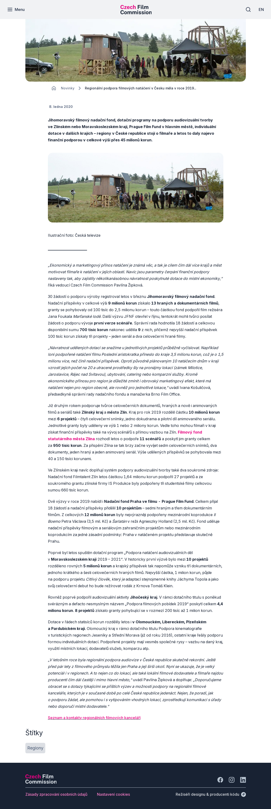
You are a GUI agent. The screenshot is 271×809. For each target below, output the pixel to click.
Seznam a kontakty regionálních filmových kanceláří (94, 717)
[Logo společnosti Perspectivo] (41, 782)
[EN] (261, 9)
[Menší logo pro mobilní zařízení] (136, 12)
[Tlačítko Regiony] (35, 748)
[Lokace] (67, 88)
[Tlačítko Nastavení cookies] (113, 794)
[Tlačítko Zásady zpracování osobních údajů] (56, 794)
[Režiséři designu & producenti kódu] (211, 794)
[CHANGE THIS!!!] (54, 88)
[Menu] (15, 9)
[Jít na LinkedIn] (243, 780)
